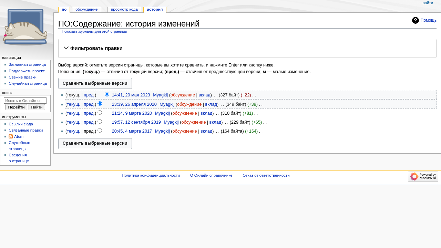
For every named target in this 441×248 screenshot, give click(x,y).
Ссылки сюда (21, 124)
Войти (428, 3)
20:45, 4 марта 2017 (132, 131)
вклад (204, 95)
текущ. (73, 104)
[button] (247, 48)
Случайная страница (28, 83)
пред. (89, 95)
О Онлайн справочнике (211, 175)
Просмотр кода (124, 9)
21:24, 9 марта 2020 (132, 113)
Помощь (429, 20)
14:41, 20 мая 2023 (131, 95)
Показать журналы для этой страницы (94, 31)
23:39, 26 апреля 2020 (134, 104)
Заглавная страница (27, 64)
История (155, 9)
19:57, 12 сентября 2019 (136, 122)
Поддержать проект (26, 71)
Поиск (7, 93)
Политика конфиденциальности (151, 175)
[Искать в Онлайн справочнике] (25, 100)
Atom (18, 136)
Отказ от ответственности (266, 175)
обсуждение (183, 95)
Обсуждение (86, 9)
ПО (64, 9)
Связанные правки (26, 130)
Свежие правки (23, 77)
